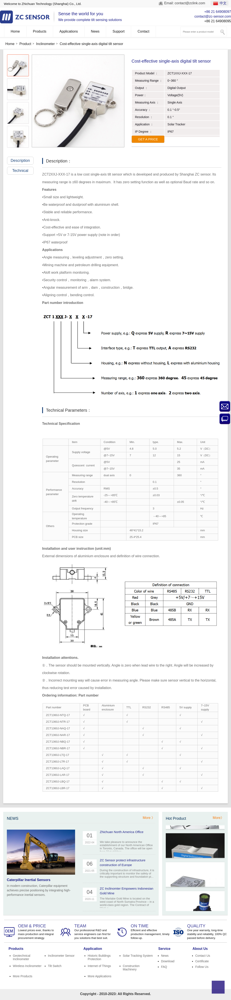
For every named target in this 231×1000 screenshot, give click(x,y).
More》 (218, 818)
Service (164, 948)
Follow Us (201, 966)
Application (92, 948)
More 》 (149, 818)
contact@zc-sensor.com (212, 16)
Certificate (202, 961)
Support (118, 31)
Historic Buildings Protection (99, 957)
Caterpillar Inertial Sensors (28, 880)
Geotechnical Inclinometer (21, 957)
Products (39, 31)
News (95, 31)
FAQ (164, 966)
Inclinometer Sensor (61, 955)
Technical (22, 170)
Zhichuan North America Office (122, 832)
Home (15, 31)
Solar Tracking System (138, 955)
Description (22, 160)
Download (167, 961)
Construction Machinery (131, 967)
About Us (200, 948)
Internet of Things (99, 966)
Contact (143, 31)
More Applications (99, 976)
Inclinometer (45, 44)
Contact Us (202, 955)
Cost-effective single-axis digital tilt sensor (91, 44)
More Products (22, 976)
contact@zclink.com (190, 3)
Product (25, 44)
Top (218, 987)
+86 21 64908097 (217, 12)
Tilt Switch (54, 966)
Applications (68, 31)
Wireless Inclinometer (27, 966)
